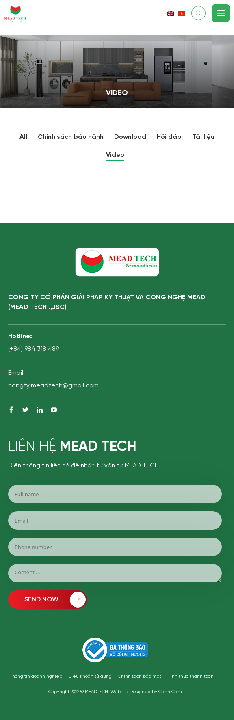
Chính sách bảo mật (139, 676)
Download (130, 137)
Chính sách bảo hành (71, 137)
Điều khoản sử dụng (90, 676)
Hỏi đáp (169, 137)
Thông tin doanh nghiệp (36, 676)
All (23, 137)
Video (115, 154)
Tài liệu (203, 137)
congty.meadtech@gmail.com (53, 385)
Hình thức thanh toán (190, 676)
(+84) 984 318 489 (33, 349)
